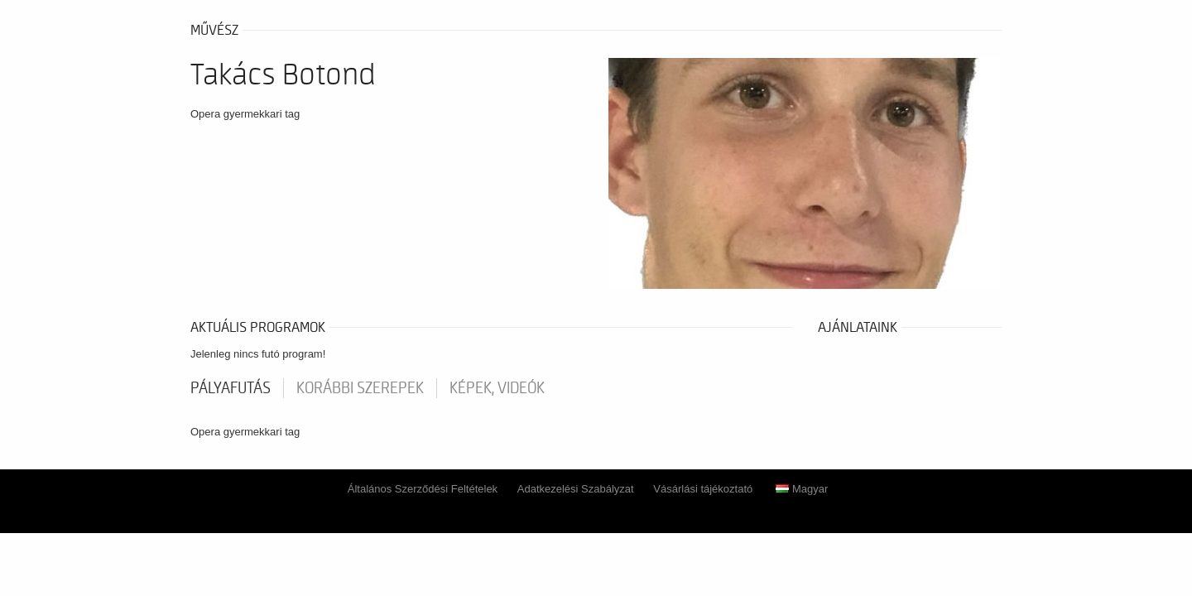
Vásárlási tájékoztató (702, 489)
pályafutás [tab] (230, 388)
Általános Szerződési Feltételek (422, 489)
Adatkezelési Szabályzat (575, 489)
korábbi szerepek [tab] (360, 388)
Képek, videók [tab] (497, 388)
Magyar (802, 489)
